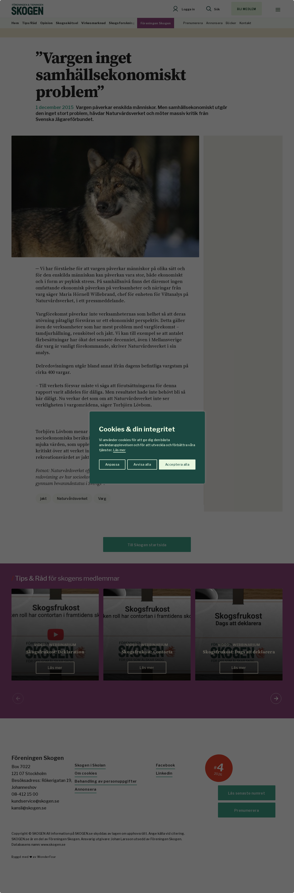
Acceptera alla (177, 464)
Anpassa (112, 464)
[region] (147, 446)
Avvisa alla (142, 464)
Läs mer (119, 450)
